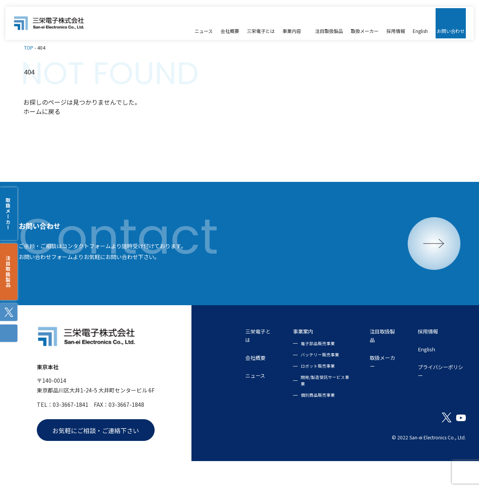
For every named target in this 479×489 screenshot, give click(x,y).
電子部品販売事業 (291, 365)
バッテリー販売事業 (293, 376)
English (416, 371)
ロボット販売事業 (291, 388)
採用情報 (418, 352)
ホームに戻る (41, 107)
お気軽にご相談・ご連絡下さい (95, 455)
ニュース (219, 399)
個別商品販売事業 (291, 418)
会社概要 (219, 380)
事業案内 (277, 352)
